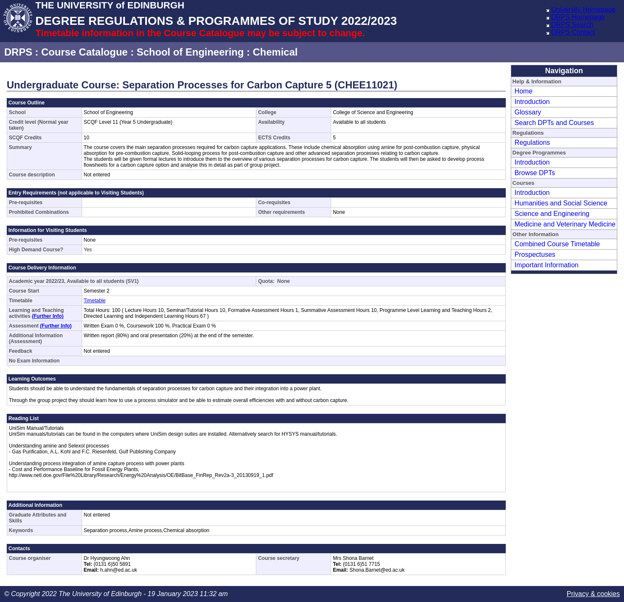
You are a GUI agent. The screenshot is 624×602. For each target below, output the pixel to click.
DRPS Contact (573, 32)
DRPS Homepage (578, 17)
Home (524, 91)
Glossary (528, 112)
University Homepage (583, 9)
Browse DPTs (535, 172)
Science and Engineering (552, 213)
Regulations (532, 142)
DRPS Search (572, 24)
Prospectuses (535, 254)
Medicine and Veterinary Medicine (565, 224)
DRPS (18, 52)
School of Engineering (190, 52)
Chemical (275, 52)
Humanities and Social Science (561, 203)
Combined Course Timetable (557, 244)
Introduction (532, 101)
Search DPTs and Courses (554, 122)
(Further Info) (48, 316)
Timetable (95, 301)
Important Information (547, 265)
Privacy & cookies (593, 593)
